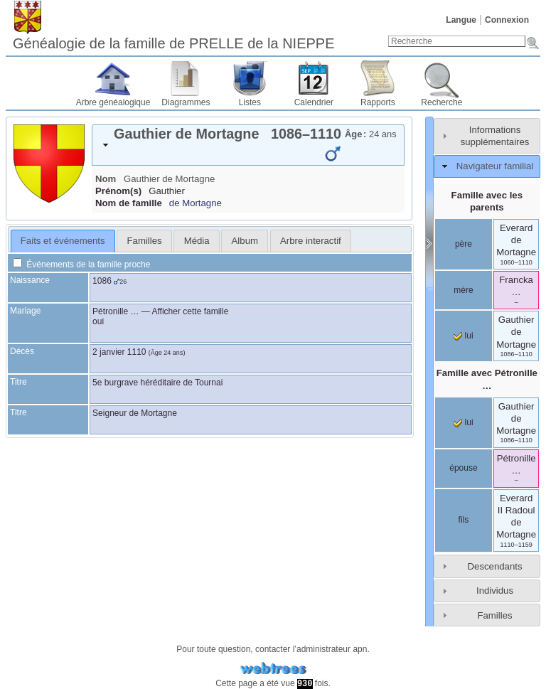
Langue (461, 20)
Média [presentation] (197, 240)
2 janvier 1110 (119, 352)
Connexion (507, 20)
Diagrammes (185, 102)
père (463, 244)
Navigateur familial (494, 166)
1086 (102, 281)
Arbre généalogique (113, 102)
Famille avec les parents (487, 201)
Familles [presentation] (144, 240)
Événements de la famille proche (81, 264)
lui (463, 336)
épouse (463, 468)
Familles (494, 615)
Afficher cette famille (190, 311)
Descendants (495, 566)
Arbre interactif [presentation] (310, 240)
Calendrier (313, 102)
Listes (250, 102)
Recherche (441, 102)
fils (464, 520)
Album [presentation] (245, 240)
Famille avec (487, 379)
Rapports (377, 102)
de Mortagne (195, 203)
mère (463, 290)
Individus (494, 590)
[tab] (248, 145)
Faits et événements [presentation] (63, 240)
